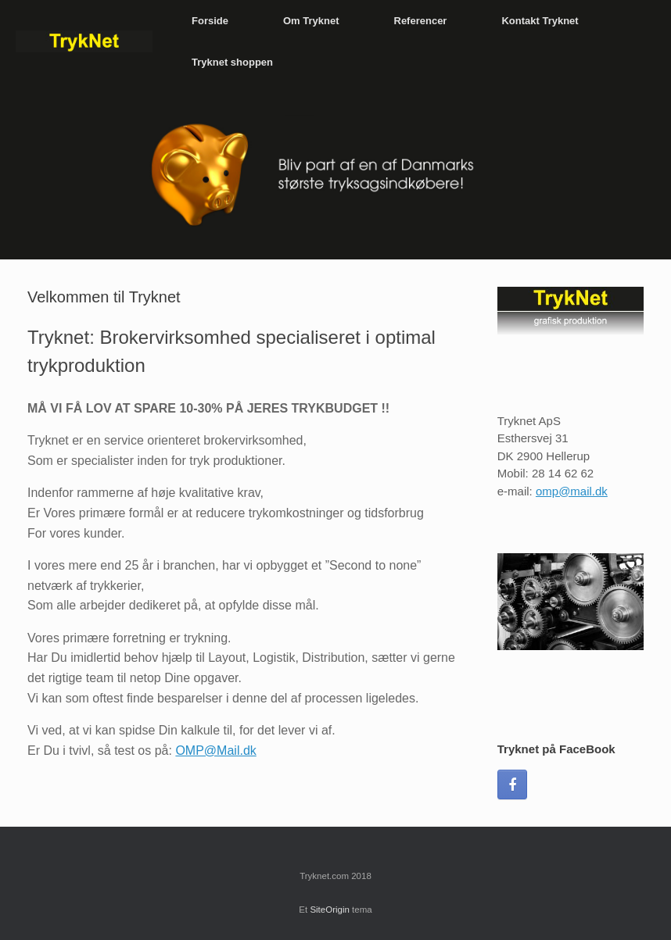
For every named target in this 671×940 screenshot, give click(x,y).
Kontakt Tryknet (539, 21)
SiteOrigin (330, 909)
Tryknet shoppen (232, 62)
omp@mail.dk (572, 491)
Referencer (420, 21)
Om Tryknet (311, 21)
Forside (210, 21)
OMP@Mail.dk (215, 750)
